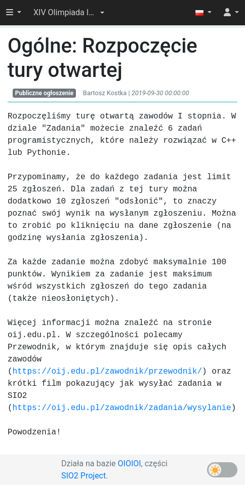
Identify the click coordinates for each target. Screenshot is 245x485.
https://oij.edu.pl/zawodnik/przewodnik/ (107, 371)
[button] (68, 12)
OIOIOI (129, 463)
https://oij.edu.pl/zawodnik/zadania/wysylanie (122, 408)
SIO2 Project (83, 475)
